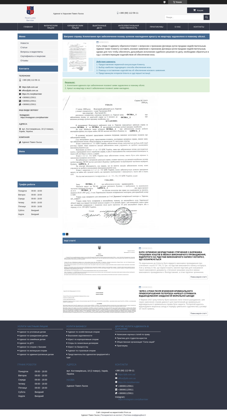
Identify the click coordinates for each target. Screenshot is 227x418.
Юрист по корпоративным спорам (83, 339)
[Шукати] (207, 17)
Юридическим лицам (75, 26)
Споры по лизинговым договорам (83, 343)
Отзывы (24, 60)
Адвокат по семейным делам (32, 339)
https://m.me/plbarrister (32, 94)
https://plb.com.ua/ (30, 87)
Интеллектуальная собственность (128, 26)
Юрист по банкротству (78, 347)
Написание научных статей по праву (133, 334)
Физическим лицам (50, 26)
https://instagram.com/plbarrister (34, 117)
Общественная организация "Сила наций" (136, 342)
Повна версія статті (199, 277)
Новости (25, 43)
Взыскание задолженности (80, 335)
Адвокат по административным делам (36, 354)
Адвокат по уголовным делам (32, 332)
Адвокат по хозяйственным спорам (84, 332)
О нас (178, 27)
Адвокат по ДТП (26, 343)
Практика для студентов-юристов (132, 338)
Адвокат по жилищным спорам (33, 351)
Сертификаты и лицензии (33, 56)
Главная (28, 27)
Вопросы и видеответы (32, 52)
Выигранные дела (99, 26)
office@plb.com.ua (30, 90)
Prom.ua (127, 412)
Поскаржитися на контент (111, 415)
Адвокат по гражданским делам (33, 335)
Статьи (24, 47)
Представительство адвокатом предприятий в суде (88, 356)
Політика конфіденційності (135, 415)
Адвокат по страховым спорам (82, 351)
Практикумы (156, 27)
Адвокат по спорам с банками (32, 347)
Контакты (199, 27)
